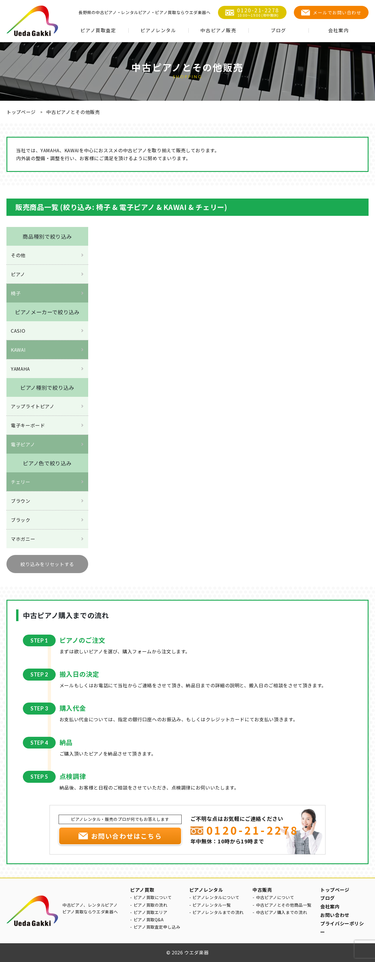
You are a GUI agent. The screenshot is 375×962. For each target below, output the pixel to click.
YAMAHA (20, 368)
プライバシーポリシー (342, 927)
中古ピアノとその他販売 (73, 111)
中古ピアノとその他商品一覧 (283, 905)
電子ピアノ (23, 444)
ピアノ (18, 274)
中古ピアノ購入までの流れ (281, 912)
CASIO (18, 330)
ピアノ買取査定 (98, 30)
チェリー (20, 481)
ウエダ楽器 (196, 952)
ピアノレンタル (158, 30)
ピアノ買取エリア (151, 912)
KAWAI (18, 349)
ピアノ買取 (142, 889)
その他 (18, 255)
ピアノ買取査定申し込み (157, 927)
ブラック (20, 519)
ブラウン (20, 500)
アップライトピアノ (32, 406)
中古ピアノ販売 (218, 30)
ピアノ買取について (153, 897)
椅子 (16, 293)
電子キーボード (28, 425)
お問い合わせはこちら (126, 835)
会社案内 (338, 30)
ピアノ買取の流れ (151, 905)
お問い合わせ (335, 914)
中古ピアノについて (275, 897)
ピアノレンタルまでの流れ (218, 912)
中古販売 (262, 889)
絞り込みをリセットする (47, 564)
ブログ (278, 30)
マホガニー (23, 538)
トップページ (21, 111)
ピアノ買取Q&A (149, 919)
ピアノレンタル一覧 (211, 905)
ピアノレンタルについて (215, 897)
